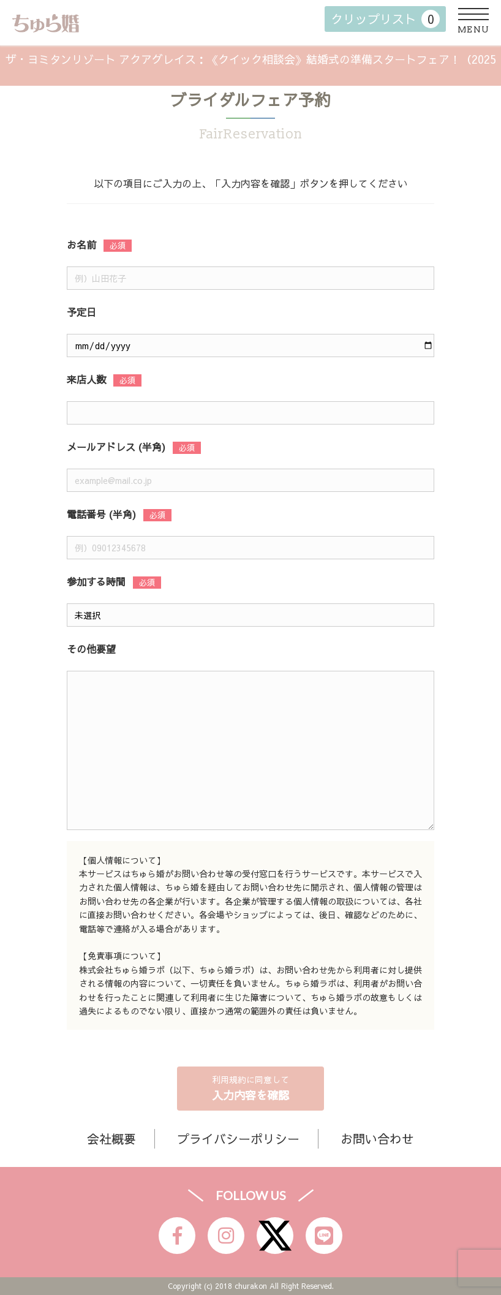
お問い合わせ (377, 1138)
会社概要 (111, 1138)
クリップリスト (385, 19)
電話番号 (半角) (101, 514)
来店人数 (86, 379)
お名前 (81, 244)
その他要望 (91, 648)
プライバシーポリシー (238, 1138)
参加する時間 (96, 581)
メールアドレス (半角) (116, 446)
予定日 (81, 312)
